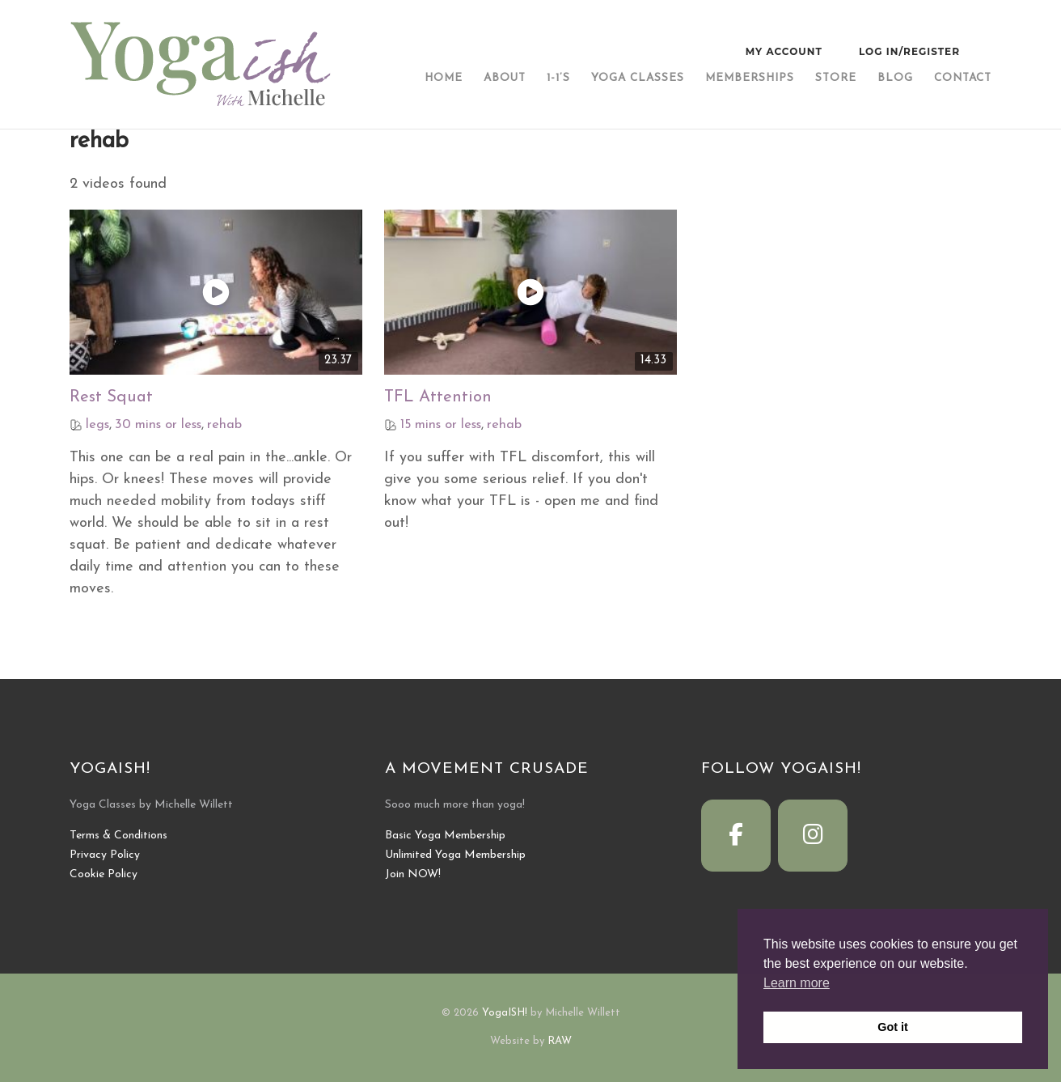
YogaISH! (504, 1013)
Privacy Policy (105, 855)
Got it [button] (892, 1026)
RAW (559, 1041)
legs (97, 424)
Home (444, 78)
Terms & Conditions (118, 836)
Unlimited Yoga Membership (455, 855)
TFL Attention (438, 397)
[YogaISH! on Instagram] (813, 836)
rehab (224, 424)
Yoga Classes (637, 78)
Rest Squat (111, 397)
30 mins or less (158, 424)
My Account (784, 51)
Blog (895, 78)
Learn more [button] (796, 983)
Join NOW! (413, 874)
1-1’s (558, 78)
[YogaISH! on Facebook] (736, 836)
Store (835, 78)
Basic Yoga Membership (445, 836)
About (505, 78)
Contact (962, 78)
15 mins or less (440, 424)
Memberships (749, 78)
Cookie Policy (103, 874)
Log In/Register (909, 51)
